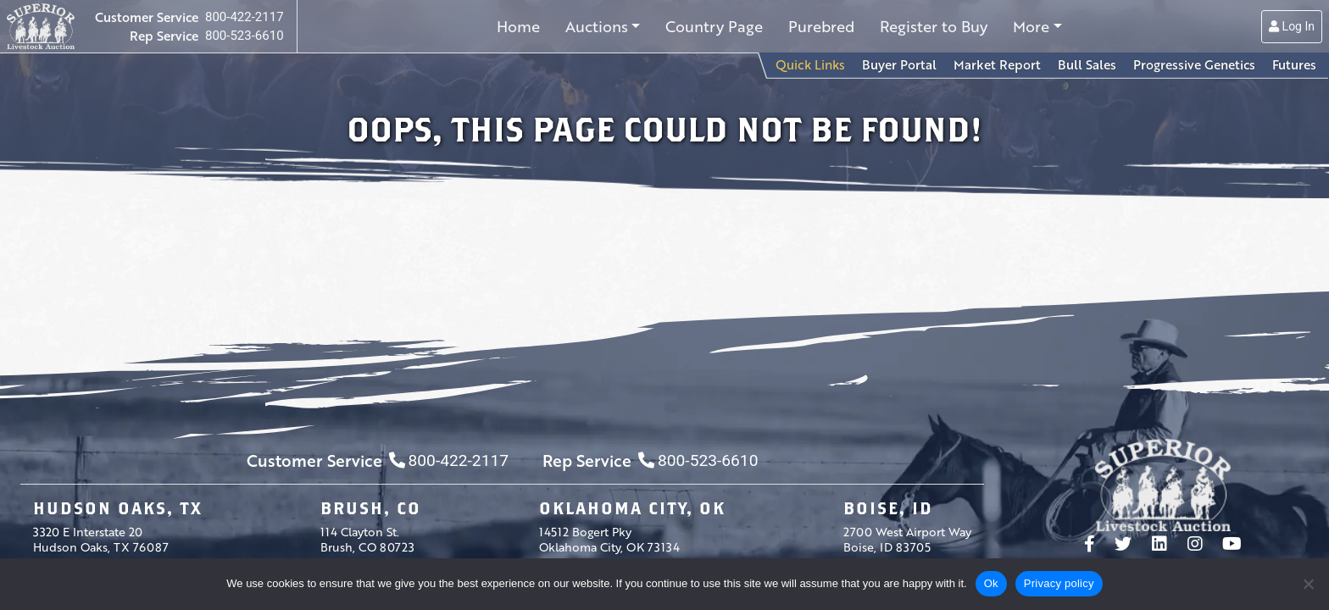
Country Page (714, 26)
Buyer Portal (899, 64)
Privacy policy (1059, 583)
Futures (1294, 64)
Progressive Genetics (1194, 64)
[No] (1307, 583)
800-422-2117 (244, 17)
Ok (991, 583)
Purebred (821, 26)
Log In (1292, 26)
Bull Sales (1087, 64)
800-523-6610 (244, 35)
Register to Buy (933, 26)
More (1031, 26)
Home (518, 26)
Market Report (997, 64)
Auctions (596, 26)
